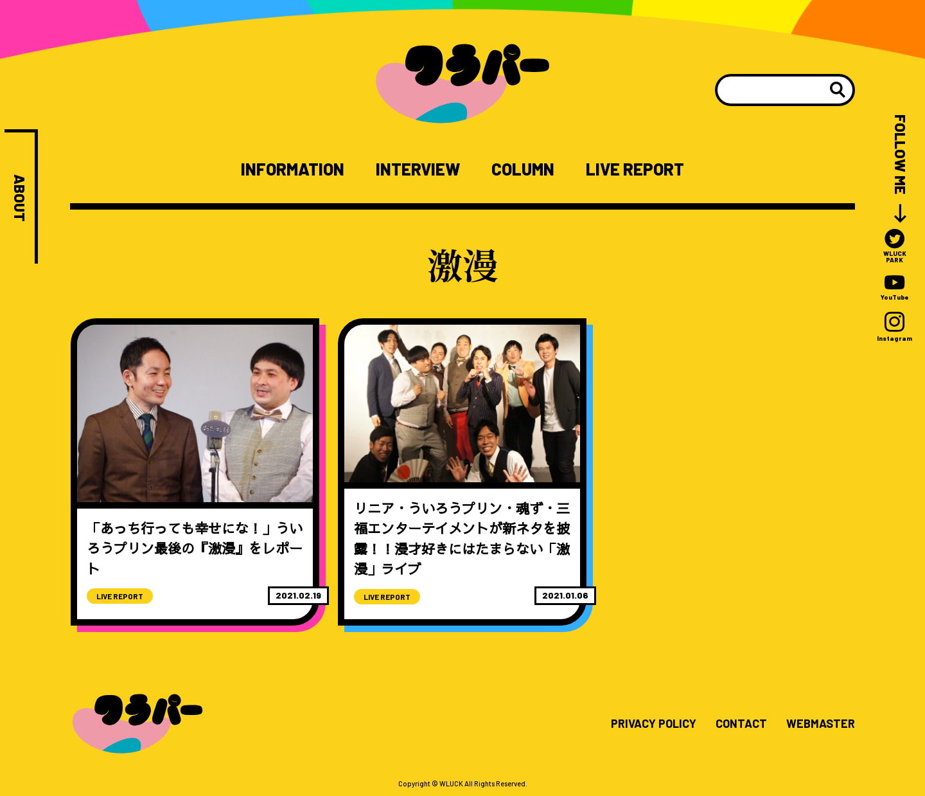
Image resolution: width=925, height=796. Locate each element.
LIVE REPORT (635, 169)
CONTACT (741, 724)
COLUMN (522, 169)
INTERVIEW (418, 169)
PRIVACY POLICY (653, 724)
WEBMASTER (820, 724)
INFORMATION (292, 169)
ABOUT (19, 198)
